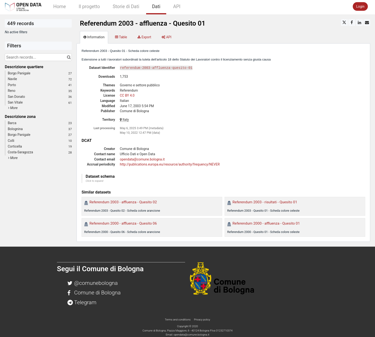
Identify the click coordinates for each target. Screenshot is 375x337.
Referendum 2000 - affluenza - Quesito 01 (266, 223)
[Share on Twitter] (344, 22)
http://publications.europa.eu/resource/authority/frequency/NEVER (170, 164)
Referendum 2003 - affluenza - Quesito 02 (123, 202)
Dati (156, 6)
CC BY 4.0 (127, 95)
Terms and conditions (178, 319)
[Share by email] (367, 22)
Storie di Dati (126, 6)
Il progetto (89, 6)
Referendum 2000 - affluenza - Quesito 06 (123, 223)
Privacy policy (202, 319)
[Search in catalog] (69, 57)
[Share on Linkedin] (359, 22)
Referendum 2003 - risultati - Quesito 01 (264, 202)
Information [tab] (94, 37)
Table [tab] (121, 37)
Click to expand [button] (94, 180)
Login (360, 6)
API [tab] (166, 37)
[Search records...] (38, 57)
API (176, 6)
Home (59, 6)
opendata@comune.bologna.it (142, 159)
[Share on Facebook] (351, 22)
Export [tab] (144, 37)
